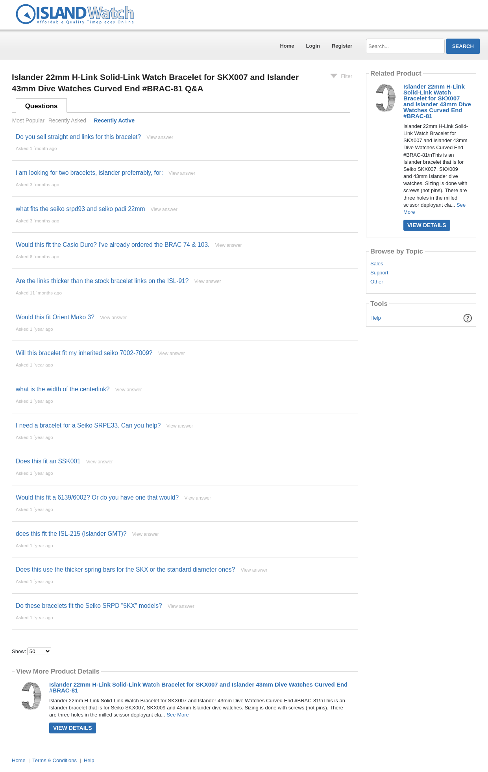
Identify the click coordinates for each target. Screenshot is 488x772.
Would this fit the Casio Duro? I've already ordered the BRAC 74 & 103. (112, 244)
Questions (41, 106)
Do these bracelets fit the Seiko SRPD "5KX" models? (89, 605)
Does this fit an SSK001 (48, 461)
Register (342, 46)
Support (379, 273)
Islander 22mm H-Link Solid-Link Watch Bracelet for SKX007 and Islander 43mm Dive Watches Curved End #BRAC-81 (198, 687)
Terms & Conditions (54, 760)
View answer (159, 137)
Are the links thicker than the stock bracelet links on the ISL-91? (102, 281)
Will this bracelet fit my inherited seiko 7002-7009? (84, 353)
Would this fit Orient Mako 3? (55, 317)
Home (287, 46)
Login (313, 46)
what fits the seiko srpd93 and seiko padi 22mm (80, 208)
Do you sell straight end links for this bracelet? (78, 136)
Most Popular (28, 120)
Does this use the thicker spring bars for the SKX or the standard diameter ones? (125, 569)
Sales (376, 264)
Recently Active (114, 120)
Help (375, 318)
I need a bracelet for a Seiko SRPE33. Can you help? (88, 425)
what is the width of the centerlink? (62, 389)
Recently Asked (67, 120)
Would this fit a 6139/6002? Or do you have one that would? (97, 497)
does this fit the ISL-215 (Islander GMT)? (71, 533)
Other (376, 282)
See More (177, 715)
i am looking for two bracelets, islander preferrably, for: (89, 172)
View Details (72, 728)
